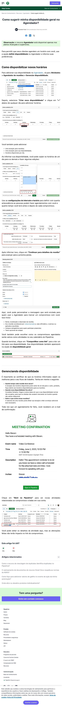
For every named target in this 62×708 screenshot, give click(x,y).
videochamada (29, 324)
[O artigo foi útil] (3, 548)
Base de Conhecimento (8, 13)
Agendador (26, 13)
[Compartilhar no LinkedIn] (30, 35)
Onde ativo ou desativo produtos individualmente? (21, 583)
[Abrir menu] (3, 3)
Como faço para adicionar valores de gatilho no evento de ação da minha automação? (29, 578)
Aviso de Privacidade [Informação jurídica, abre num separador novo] (14, 697)
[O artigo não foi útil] (13, 548)
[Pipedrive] (7, 3)
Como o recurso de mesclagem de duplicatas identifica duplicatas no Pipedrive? (28, 565)
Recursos (19, 13)
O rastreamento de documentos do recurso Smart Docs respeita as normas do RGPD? (30, 571)
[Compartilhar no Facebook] (26, 35)
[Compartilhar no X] (34, 35)
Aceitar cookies (31, 702)
